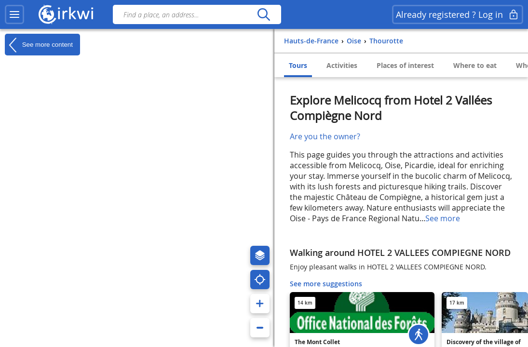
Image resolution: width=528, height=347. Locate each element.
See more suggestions (326, 283)
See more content (39, 45)
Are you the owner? (325, 136)
